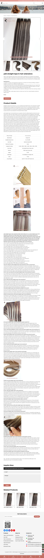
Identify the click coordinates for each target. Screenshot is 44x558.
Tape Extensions (14, 15)
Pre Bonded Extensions (8, 540)
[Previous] (4, 39)
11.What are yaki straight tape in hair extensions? (13, 254)
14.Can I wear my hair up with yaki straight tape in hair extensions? (16, 258)
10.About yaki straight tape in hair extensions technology (14, 253)
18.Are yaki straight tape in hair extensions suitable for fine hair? (16, 263)
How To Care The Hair (19, 540)
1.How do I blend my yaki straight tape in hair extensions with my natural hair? (18, 242)
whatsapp (13, 557)
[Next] (40, 39)
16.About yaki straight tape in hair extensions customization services (16, 260)
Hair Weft (5, 537)
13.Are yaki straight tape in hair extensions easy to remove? (15, 257)
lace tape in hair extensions (11, 458)
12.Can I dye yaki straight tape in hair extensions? (13, 256)
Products (8, 15)
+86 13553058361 (40, 0)
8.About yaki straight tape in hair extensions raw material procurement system (19, 251)
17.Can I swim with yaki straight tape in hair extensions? (14, 262)
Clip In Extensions (7, 539)
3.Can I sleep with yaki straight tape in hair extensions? (14, 245)
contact (4, 557)
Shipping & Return (19, 537)
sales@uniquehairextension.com (27, 0)
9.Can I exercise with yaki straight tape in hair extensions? (15, 252)
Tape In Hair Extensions (8, 535)
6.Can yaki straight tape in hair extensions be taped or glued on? (16, 248)
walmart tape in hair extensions (22, 458)
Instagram (30, 557)
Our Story (17, 535)
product (22, 557)
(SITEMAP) (22, 553)
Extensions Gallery (19, 539)
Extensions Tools (7, 546)
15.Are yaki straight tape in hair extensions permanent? (14, 259)
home (39, 557)
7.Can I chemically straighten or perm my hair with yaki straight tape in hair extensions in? (21, 249)
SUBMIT (37, 516)
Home (5, 15)
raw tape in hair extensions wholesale (15, 459)
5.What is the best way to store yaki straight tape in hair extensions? (16, 247)
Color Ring (6, 544)
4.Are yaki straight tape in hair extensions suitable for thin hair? (16, 246)
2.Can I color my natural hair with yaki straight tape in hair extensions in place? (18, 243)
